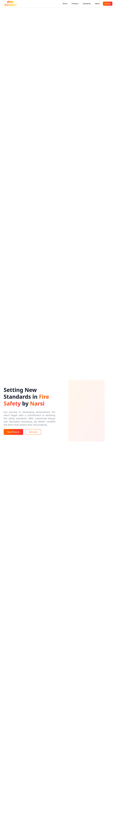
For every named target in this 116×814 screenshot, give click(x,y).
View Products (13, 432)
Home (65, 3)
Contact (108, 3)
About (97, 3)
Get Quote (33, 432)
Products (75, 3)
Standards (87, 3)
